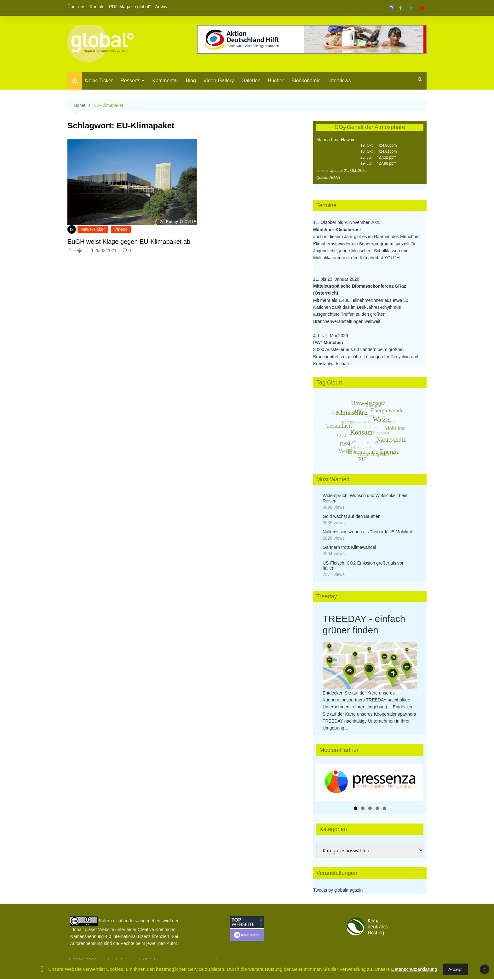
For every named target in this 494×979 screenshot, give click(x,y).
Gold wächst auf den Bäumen (352, 516)
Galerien (250, 80)
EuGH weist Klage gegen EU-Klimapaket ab (128, 241)
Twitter (411, 8)
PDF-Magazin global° (130, 6)
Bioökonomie (306, 80)
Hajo (78, 250)
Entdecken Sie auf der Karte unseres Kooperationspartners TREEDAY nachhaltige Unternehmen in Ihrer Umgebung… (366, 700)
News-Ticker (99, 80)
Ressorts (130, 80)
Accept (455, 969)
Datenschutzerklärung (414, 969)
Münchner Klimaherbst (337, 229)
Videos (121, 229)
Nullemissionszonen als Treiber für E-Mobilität (367, 531)
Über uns (76, 6)
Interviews (339, 80)
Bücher (276, 80)
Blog (191, 80)
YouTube (422, 8)
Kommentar (165, 80)
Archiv (161, 6)
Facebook (400, 8)
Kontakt (97, 6)
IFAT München (328, 342)
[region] (369, 782)
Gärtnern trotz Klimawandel (349, 547)
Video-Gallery (219, 80)
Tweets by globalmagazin (338, 890)
